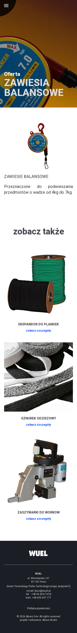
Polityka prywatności (38, 608)
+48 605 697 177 (41, 597)
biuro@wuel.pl (43, 590)
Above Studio (49, 620)
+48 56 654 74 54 (41, 594)
